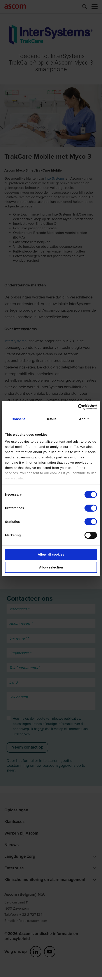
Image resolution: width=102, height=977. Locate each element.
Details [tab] (51, 419)
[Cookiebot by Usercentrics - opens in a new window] (78, 407)
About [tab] (84, 419)
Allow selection (51, 567)
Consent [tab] (18, 419)
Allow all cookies (51, 554)
